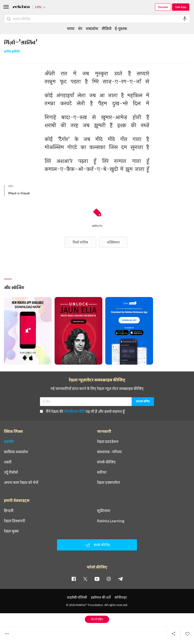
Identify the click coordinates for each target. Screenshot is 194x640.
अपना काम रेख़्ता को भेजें (21, 482)
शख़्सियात (113, 242)
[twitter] (85, 579)
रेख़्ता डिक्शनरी (14, 521)
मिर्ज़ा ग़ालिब (80, 242)
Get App (180, 7)
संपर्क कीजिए (106, 462)
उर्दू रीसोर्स (11, 472)
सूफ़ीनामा (103, 511)
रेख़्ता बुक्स (11, 531)
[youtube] (97, 579)
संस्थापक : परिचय (109, 452)
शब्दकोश (92, 28)
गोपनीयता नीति (74, 411)
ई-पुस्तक (121, 28)
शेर (80, 28)
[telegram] (120, 579)
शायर (71, 28)
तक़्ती (7, 462)
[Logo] (21, 7)
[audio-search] (185, 19)
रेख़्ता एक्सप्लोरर (108, 482)
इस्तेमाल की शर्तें (101, 597)
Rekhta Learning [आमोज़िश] (110, 521)
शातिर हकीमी (12, 52)
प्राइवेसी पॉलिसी (77, 597)
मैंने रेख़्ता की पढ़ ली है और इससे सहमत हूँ (82, 411)
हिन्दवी (8, 511)
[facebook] (74, 579)
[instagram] (109, 579)
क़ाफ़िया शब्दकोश (16, 452)
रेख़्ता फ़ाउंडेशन (107, 441)
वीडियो (106, 28)
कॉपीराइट (121, 597)
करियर (102, 472)
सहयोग (9, 441)
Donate (163, 7)
